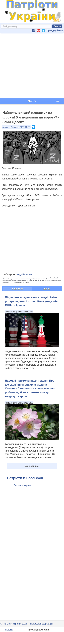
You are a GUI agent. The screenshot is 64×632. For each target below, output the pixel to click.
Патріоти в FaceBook (25, 478)
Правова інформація (41, 623)
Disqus (46, 288)
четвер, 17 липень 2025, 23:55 (16, 127)
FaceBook (17, 288)
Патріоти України (23, 485)
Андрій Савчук (24, 274)
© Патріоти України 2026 (13, 623)
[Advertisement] (31, 65)
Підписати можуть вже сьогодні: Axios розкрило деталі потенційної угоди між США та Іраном (31, 301)
